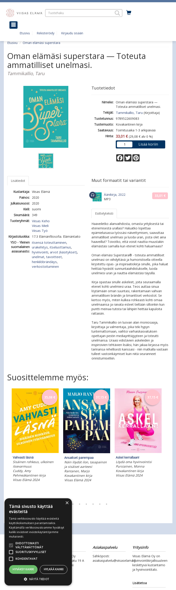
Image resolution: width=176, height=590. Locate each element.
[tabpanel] (35, 435)
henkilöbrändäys (44, 261)
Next (167, 443)
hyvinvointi (40, 252)
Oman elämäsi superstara (41, 43)
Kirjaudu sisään (72, 33)
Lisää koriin (148, 144)
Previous (6, 443)
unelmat (38, 257)
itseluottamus (60, 247)
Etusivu (25, 33)
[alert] (38, 542)
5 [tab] (93, 504)
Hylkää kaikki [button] (54, 569)
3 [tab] (79, 504)
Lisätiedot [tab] (18, 181)
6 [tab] (100, 504)
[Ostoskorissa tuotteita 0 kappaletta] (129, 13)
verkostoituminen (45, 266)
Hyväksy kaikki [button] (23, 569)
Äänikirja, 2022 (114, 194)
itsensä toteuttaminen (49, 242)
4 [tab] (86, 504)
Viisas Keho (41, 221)
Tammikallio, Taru (129, 112)
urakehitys (40, 247)
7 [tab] (106, 504)
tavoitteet (54, 257)
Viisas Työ (40, 230)
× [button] (67, 503)
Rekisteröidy (45, 33)
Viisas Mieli (40, 225)
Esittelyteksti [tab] (104, 213)
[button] (117, 13)
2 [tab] (73, 504)
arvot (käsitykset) (63, 252)
